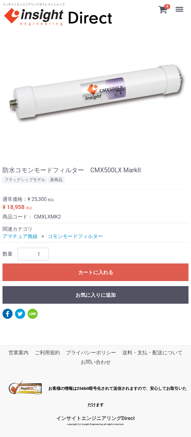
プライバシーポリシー (91, 353)
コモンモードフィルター (75, 236)
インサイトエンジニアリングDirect (95, 418)
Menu (180, 6)
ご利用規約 (47, 353)
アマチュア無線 (20, 236)
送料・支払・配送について (152, 353)
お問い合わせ (96, 362)
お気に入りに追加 (96, 295)
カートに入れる (95, 272)
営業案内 (18, 353)
